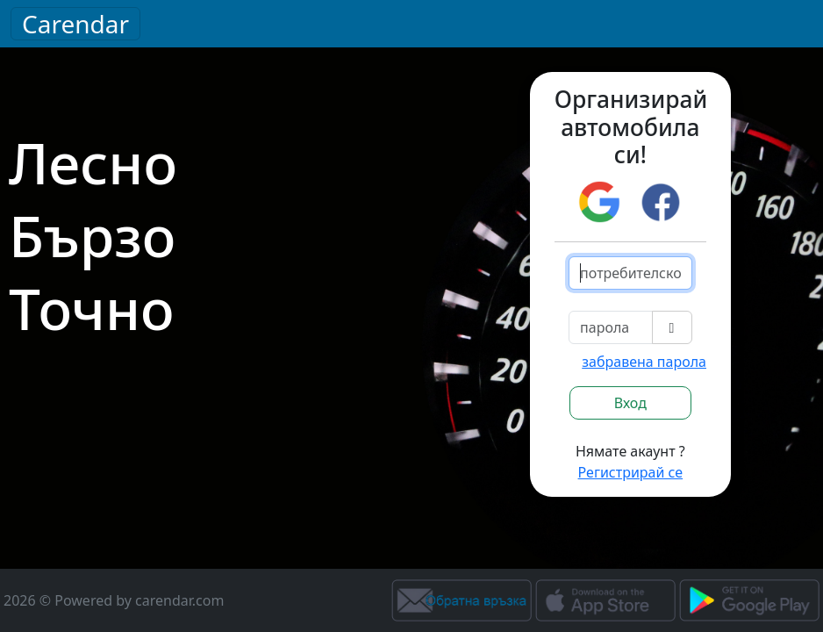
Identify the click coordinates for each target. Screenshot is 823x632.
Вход (630, 403)
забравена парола (644, 361)
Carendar (75, 23)
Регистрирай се (630, 472)
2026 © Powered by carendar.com (114, 600)
